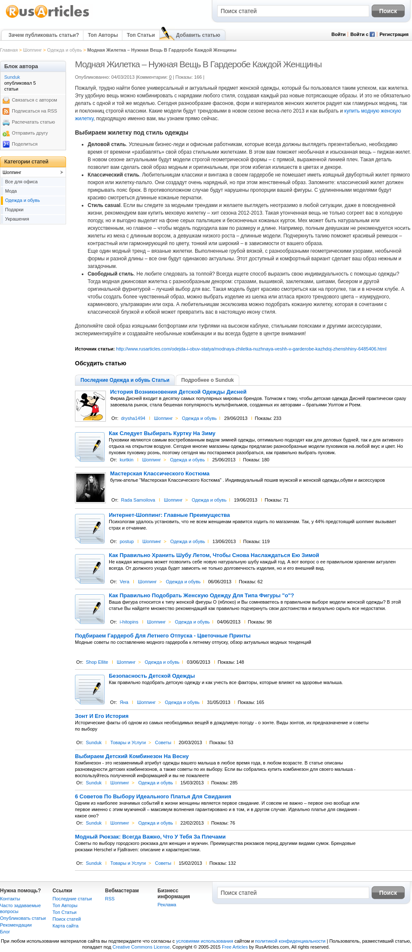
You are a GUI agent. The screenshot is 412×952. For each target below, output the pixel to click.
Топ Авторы (103, 35)
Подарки (14, 209)
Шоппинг (32, 49)
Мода (11, 190)
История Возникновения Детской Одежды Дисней (178, 392)
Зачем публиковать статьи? (43, 35)
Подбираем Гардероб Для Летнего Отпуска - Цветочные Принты (163, 636)
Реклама (167, 904)
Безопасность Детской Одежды (152, 676)
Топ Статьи (141, 35)
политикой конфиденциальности (290, 941)
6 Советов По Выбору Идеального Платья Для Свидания (153, 797)
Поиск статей (67, 919)
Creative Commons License (141, 946)
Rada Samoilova (138, 499)
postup (127, 541)
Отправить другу (30, 132)
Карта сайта (65, 925)
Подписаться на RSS (34, 110)
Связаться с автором (34, 99)
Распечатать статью (33, 121)
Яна (124, 702)
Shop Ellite (97, 662)
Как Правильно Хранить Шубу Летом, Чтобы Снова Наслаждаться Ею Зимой (214, 555)
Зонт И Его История (102, 716)
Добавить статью (198, 35)
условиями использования (204, 941)
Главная (9, 49)
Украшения (17, 218)
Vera (125, 581)
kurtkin (126, 459)
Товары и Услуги (128, 742)
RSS (110, 898)
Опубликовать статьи (23, 918)
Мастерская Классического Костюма (160, 474)
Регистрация (394, 34)
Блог (5, 931)
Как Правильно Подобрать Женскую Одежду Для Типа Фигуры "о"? (201, 596)
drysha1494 (133, 418)
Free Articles (235, 946)
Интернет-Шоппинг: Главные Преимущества (169, 515)
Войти (339, 34)
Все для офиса (21, 181)
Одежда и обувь (64, 49)
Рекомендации (16, 924)
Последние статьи (72, 898)
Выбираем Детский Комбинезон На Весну (132, 756)
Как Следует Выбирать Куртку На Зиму (162, 433)
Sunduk (94, 742)
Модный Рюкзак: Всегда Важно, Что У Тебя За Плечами (150, 837)
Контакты (10, 898)
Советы (163, 742)
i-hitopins (129, 621)
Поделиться (25, 143)
